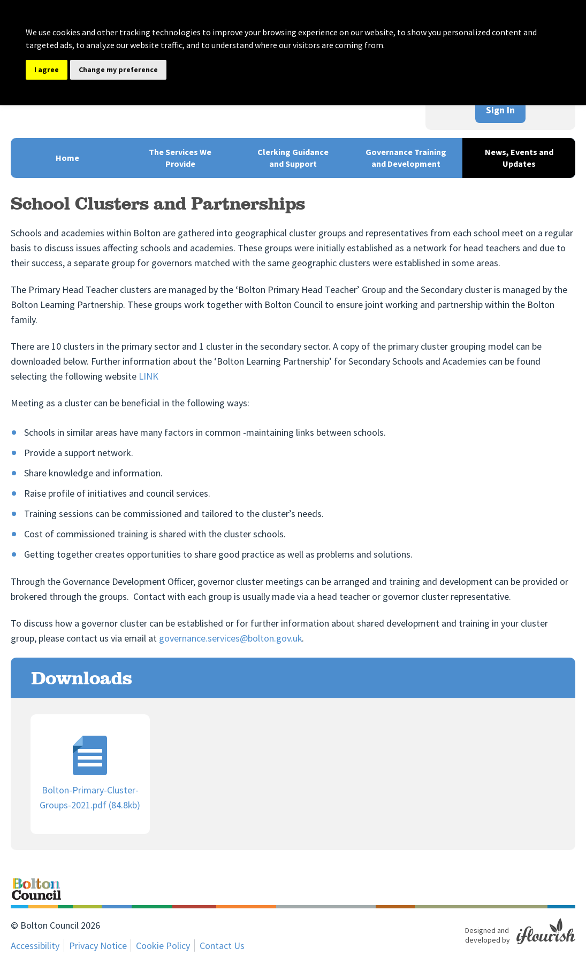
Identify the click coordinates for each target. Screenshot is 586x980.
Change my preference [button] (118, 69)
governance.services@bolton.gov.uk (230, 638)
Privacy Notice (98, 945)
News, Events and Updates (519, 157)
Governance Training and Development (406, 157)
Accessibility (35, 945)
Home (67, 157)
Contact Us (222, 945)
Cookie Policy (163, 945)
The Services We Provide (180, 157)
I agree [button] (46, 69)
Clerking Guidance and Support (293, 157)
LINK (148, 376)
